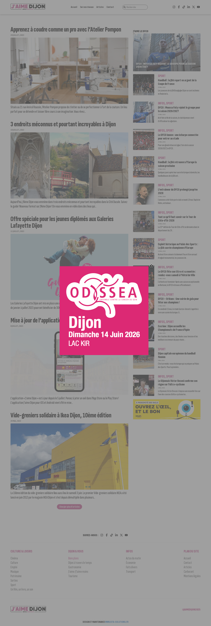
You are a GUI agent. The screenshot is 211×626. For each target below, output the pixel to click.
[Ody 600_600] (104, 311)
